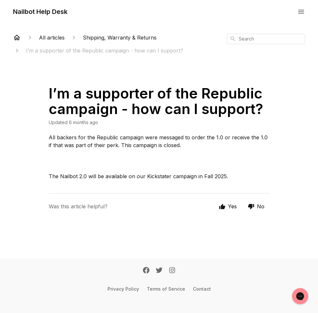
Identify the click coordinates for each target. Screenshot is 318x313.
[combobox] (266, 39)
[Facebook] (146, 270)
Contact (202, 289)
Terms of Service (166, 289)
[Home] (17, 37)
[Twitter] (159, 270)
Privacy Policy (123, 289)
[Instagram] (172, 270)
